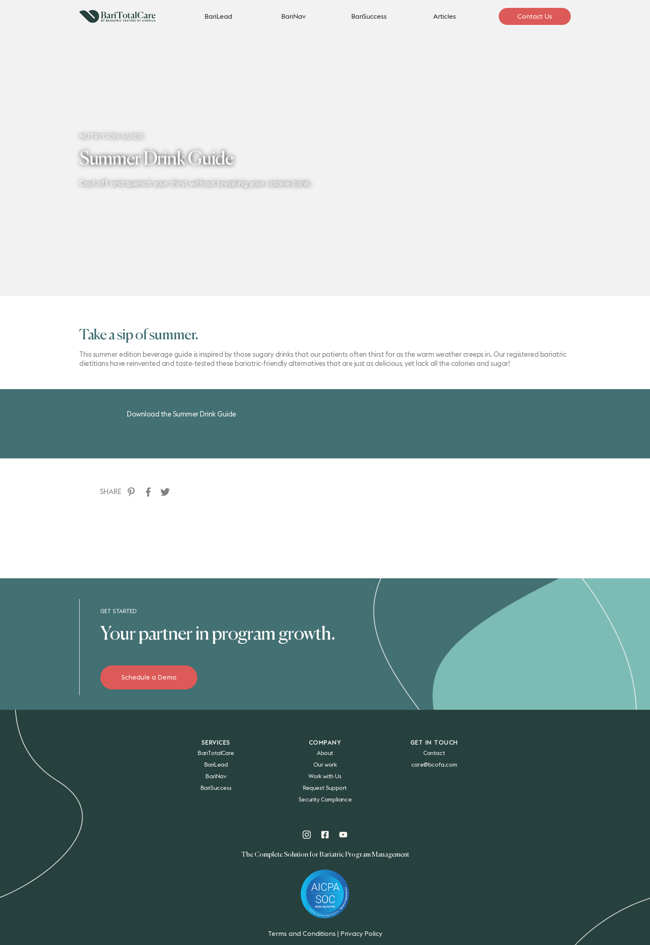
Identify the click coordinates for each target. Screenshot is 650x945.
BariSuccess (369, 16)
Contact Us (534, 16)
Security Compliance (325, 800)
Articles (444, 16)
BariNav (293, 16)
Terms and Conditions (302, 933)
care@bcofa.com (434, 765)
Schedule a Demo (149, 677)
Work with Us (324, 776)
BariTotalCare (216, 753)
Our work (325, 765)
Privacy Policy (361, 933)
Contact (434, 753)
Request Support (325, 788)
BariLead (218, 16)
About (325, 753)
